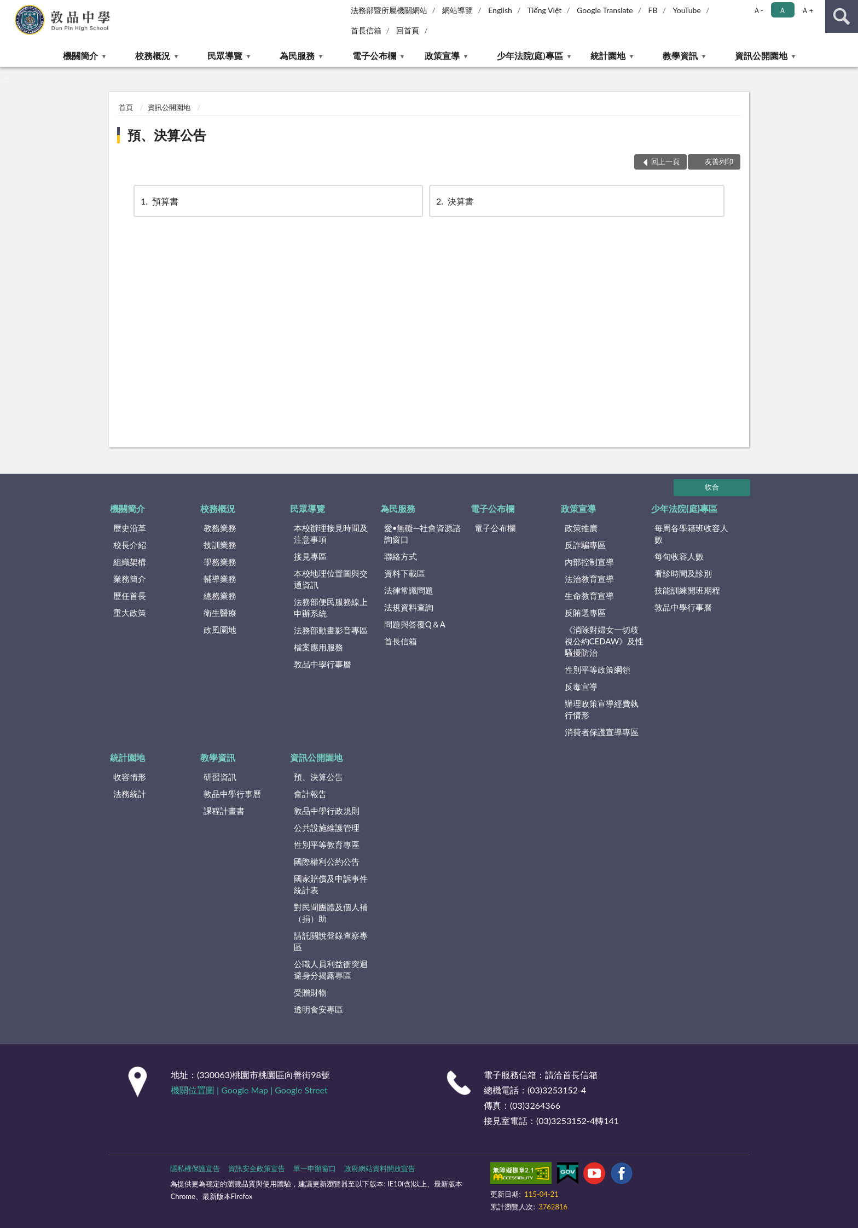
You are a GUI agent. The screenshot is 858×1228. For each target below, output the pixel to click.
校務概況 (152, 55)
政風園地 (220, 630)
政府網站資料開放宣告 (379, 1168)
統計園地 (607, 55)
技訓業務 (220, 545)
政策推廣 (581, 528)
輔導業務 (220, 579)
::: (8, 8)
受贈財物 (310, 992)
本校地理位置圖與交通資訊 (331, 579)
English (500, 10)
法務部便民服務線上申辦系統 (331, 607)
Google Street (301, 1090)
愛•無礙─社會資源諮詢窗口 (422, 533)
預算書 (158, 201)
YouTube (687, 10)
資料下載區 (404, 573)
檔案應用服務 (318, 647)
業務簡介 (129, 579)
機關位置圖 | (196, 1090)
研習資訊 (220, 777)
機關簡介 (80, 55)
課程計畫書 (224, 811)
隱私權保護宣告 (195, 1168)
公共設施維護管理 (327, 828)
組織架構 (129, 562)
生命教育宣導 (589, 596)
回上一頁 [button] (665, 161)
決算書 (454, 201)
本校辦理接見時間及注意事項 (331, 533)
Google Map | (248, 1090)
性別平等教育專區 (327, 844)
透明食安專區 (318, 1009)
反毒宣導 (581, 686)
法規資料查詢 (408, 607)
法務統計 (129, 794)
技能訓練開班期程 (687, 590)
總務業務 (220, 596)
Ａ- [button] (758, 10)
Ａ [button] (782, 10)
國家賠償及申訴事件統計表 (331, 884)
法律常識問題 (408, 590)
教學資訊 (680, 55)
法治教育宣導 (589, 579)
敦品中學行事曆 (322, 664)
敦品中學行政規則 (327, 811)
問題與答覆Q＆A (414, 624)
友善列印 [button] (719, 161)
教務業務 (220, 528)
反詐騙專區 (585, 545)
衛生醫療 (220, 613)
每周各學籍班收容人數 (691, 533)
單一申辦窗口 (314, 1168)
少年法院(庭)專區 (530, 55)
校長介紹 (129, 545)
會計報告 (310, 794)
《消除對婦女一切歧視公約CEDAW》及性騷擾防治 (604, 641)
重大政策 (129, 613)
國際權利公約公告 (327, 861)
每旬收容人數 (679, 556)
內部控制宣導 (589, 562)
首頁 (126, 107)
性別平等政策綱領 (597, 669)
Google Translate (605, 10)
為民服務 (297, 55)
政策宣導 (442, 55)
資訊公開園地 (761, 55)
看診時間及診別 (683, 573)
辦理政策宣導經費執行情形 (602, 709)
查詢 (841, 16)
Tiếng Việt (544, 10)
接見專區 (310, 556)
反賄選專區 (585, 613)
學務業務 (220, 562)
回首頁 (407, 30)
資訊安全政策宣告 (256, 1168)
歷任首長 (129, 596)
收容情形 (129, 777)
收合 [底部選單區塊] (712, 486)
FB (653, 10)
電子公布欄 (374, 55)
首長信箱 (366, 30)
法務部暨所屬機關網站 (389, 10)
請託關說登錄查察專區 (331, 941)
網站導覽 (457, 10)
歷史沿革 (129, 528)
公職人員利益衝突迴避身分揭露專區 (331, 969)
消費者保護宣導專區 (602, 732)
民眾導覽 (224, 55)
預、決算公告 (166, 135)
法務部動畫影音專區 (331, 630)
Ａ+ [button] (807, 10)
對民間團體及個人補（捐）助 (331, 912)
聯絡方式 (400, 556)
